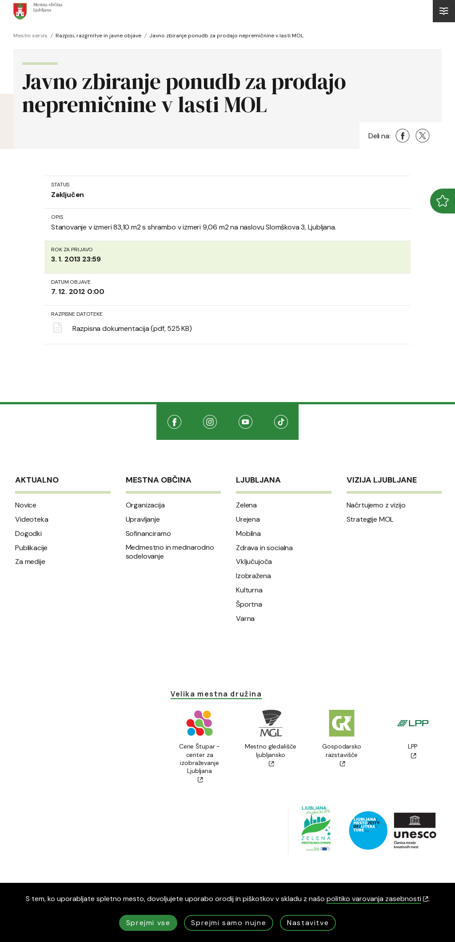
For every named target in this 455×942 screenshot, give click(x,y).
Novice (25, 505)
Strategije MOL (370, 519)
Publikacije (31, 547)
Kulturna (249, 590)
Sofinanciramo (148, 533)
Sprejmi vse (148, 922)
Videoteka (31, 519)
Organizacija (145, 505)
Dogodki (28, 533)
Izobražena (253, 576)
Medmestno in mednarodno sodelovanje (170, 552)
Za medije (30, 561)
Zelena (246, 505)
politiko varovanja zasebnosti (377, 898)
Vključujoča (254, 561)
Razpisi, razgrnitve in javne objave (98, 35)
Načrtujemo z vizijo (376, 505)
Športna (249, 604)
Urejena (248, 519)
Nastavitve (308, 922)
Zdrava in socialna (264, 547)
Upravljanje (143, 519)
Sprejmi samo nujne (228, 922)
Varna (245, 618)
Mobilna (248, 533)
